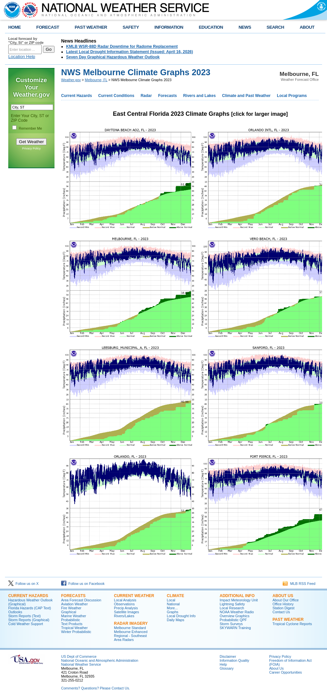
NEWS (244, 27)
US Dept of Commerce (78, 656)
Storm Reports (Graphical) (28, 620)
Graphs (172, 612)
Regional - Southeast (130, 636)
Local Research (232, 608)
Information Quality (234, 660)
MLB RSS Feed (299, 584)
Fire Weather (71, 608)
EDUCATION (211, 27)
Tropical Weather (74, 628)
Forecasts (167, 95)
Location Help (21, 56)
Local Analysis (125, 600)
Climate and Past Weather (246, 95)
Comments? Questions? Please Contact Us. (95, 688)
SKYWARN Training (235, 628)
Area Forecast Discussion (81, 600)
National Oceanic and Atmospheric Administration (99, 660)
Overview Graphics (234, 616)
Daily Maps (175, 620)
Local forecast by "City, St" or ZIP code (26, 41)
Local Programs (292, 95)
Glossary (227, 668)
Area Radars (124, 640)
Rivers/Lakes (124, 616)
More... (172, 608)
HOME (14, 27)
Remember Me (30, 128)
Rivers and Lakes (199, 95)
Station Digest (283, 608)
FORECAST (47, 27)
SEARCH (275, 27)
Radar (146, 95)
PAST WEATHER (91, 27)
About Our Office (285, 600)
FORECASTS (73, 595)
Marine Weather (73, 616)
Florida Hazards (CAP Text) (29, 608)
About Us (276, 668)
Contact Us (281, 612)
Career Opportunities (285, 672)
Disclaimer (228, 656)
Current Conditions (116, 95)
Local (171, 600)
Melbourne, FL (96, 80)
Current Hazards (76, 95)
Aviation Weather (74, 604)
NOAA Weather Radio (237, 612)
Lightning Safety (232, 604)
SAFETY (131, 27)
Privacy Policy (31, 148)
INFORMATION (169, 27)
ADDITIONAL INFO (237, 595)
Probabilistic (70, 620)
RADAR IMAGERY (131, 623)
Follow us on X (23, 584)
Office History (283, 604)
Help (223, 664)
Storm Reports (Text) (24, 616)
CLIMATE (175, 595)
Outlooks (15, 612)
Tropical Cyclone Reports (292, 624)
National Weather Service (81, 664)
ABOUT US (282, 595)
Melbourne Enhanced (130, 632)
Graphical (68, 612)
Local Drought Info (181, 616)
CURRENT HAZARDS (28, 595)
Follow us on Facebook (83, 584)
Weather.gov (71, 80)
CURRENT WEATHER (134, 595)
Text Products (72, 624)
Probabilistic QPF (233, 620)
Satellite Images (126, 612)
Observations (124, 604)
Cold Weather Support (25, 624)
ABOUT (307, 27)
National (173, 604)
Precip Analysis (126, 608)
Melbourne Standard (130, 628)
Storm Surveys (231, 624)
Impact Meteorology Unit (239, 600)
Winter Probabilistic (76, 632)
